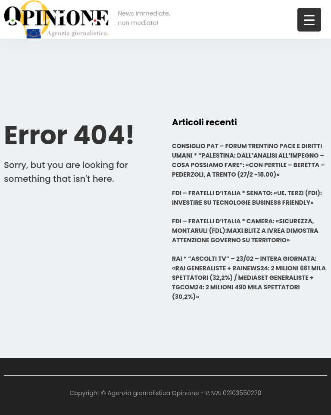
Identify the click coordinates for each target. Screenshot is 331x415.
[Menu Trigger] (309, 20)
